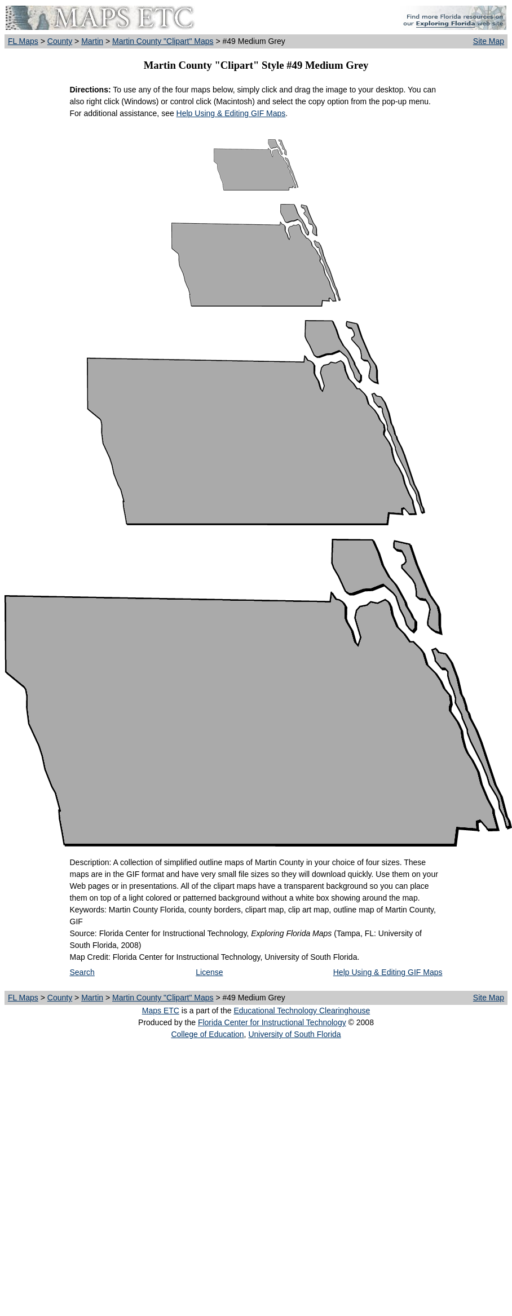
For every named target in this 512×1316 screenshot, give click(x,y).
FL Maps (23, 41)
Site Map (488, 41)
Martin (92, 41)
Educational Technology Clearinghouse (301, 1010)
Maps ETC (160, 1010)
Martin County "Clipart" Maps (163, 41)
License (209, 972)
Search (82, 972)
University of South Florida (294, 1034)
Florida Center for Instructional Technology (272, 1022)
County (59, 41)
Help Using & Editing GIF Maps (231, 113)
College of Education (207, 1034)
